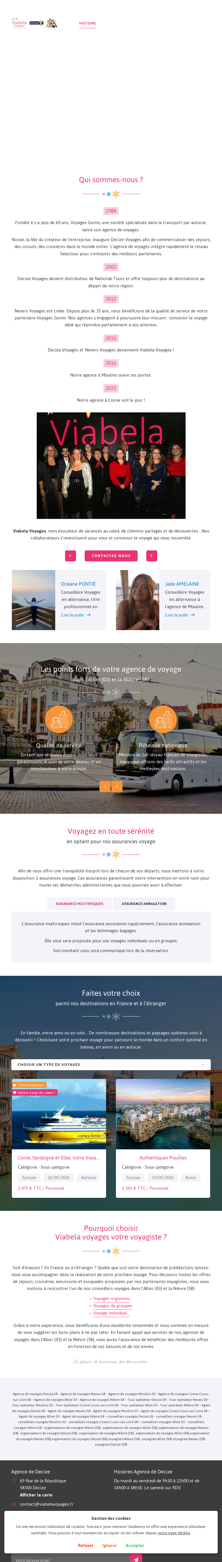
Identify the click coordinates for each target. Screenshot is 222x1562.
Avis (155, 23)
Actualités (176, 23)
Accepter (135, 1545)
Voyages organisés (111, 1298)
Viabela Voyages (29, 531)
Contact (202, 23)
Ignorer (109, 1545)
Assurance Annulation (144, 903)
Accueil (65, 23)
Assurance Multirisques (79, 903)
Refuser (86, 1545)
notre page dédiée (174, 1532)
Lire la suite (72, 615)
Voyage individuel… (111, 1313)
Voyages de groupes (112, 1305)
